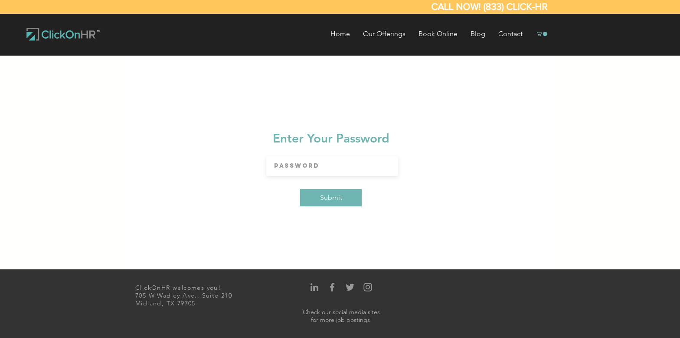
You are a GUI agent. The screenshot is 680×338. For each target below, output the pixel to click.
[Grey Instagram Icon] (367, 287)
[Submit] (331, 197)
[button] (384, 34)
